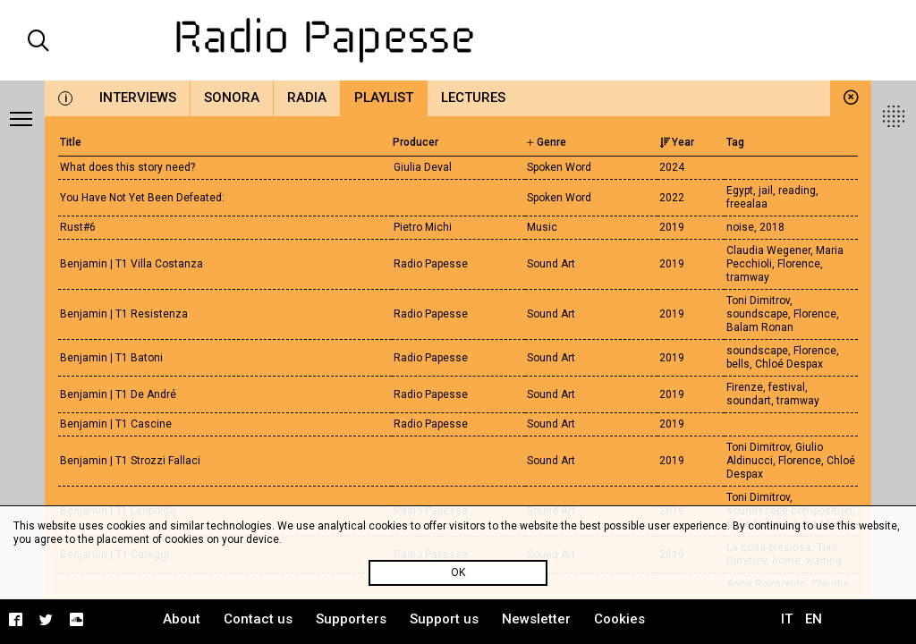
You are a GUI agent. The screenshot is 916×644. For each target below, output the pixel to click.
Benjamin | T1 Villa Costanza (131, 264)
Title (70, 142)
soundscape (757, 314)
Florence (798, 264)
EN (813, 619)
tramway (747, 277)
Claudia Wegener (768, 250)
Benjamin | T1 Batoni (111, 358)
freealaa (747, 204)
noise (740, 227)
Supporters (351, 619)
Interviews (137, 97)
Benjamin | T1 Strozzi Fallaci (130, 460)
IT (787, 619)
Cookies (619, 619)
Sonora (231, 97)
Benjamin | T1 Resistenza (124, 314)
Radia (307, 97)
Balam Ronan (759, 327)
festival (786, 387)
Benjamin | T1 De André (118, 394)
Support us (444, 619)
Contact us (258, 619)
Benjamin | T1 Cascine (116, 424)
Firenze (744, 387)
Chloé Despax (789, 364)
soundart (748, 400)
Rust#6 (78, 227)
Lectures (473, 97)
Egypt (739, 190)
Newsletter (536, 619)
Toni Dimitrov (758, 300)
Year (676, 142)
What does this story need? (127, 167)
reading (797, 190)
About (181, 619)
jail (766, 190)
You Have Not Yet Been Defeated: (142, 197)
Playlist (383, 97)
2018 (772, 227)
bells (738, 364)
